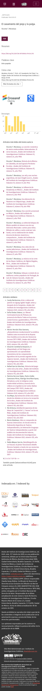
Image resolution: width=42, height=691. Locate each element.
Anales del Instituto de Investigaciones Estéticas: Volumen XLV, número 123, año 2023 (22, 415)
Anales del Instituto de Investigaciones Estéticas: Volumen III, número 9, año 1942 (22, 180)
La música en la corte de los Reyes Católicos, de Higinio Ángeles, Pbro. (22, 261)
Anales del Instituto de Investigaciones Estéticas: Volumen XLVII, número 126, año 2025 (22, 341)
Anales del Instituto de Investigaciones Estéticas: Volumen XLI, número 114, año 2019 (23, 371)
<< (5, 290)
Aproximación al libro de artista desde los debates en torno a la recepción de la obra (23, 398)
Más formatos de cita (11, 84)
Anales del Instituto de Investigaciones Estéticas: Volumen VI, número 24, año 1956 (20, 154)
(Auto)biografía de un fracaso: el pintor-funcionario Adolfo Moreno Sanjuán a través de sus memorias (23, 444)
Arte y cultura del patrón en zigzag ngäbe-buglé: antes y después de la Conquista (21, 302)
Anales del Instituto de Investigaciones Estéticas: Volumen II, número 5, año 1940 (20, 215)
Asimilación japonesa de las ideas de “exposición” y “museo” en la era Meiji (22, 410)
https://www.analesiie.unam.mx (13, 576)
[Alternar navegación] (36, 4)
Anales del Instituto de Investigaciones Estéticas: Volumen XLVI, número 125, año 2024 (21, 307)
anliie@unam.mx (17, 574)
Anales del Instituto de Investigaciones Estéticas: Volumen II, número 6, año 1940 (22, 192)
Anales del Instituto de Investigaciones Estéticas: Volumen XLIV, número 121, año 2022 (21, 390)
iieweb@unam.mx (30, 651)
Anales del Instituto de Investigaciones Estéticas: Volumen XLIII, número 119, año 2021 (22, 324)
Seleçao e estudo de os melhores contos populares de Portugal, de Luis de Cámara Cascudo (22, 275)
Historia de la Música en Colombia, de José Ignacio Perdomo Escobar (21, 163)
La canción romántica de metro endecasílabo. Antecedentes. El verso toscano (22, 149)
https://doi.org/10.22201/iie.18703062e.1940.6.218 (18, 53)
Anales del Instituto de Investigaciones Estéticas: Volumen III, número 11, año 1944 (20, 266)
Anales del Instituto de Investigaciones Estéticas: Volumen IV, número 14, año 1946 (20, 168)
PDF (4, 39)
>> (39, 290)
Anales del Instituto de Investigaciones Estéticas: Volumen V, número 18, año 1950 (20, 204)
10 (15, 459)
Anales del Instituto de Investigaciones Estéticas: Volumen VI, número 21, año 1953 (22, 251)
